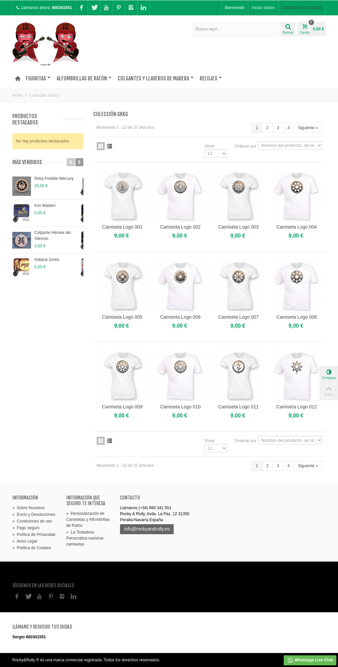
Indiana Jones (46, 259)
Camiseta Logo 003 (238, 227)
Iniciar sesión (263, 7)
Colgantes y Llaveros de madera (156, 78)
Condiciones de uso (32, 521)
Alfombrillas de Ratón (84, 78)
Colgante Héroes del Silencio (52, 235)
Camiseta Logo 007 (238, 317)
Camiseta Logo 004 (296, 227)
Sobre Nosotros (28, 508)
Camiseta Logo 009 (122, 406)
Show (209, 146)
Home (17, 95)
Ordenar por (245, 146)
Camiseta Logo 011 (238, 406)
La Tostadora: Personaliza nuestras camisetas (85, 538)
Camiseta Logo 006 (180, 317)
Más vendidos (27, 162)
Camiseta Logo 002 (180, 227)
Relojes (211, 78)
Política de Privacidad (33, 534)
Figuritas (38, 78)
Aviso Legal (24, 541)
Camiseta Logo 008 (296, 317)
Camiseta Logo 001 (122, 227)
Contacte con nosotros (302, 7)
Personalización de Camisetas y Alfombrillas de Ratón (88, 519)
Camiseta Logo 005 (122, 317)
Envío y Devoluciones (33, 514)
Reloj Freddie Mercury (54, 178)
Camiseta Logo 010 (180, 406)
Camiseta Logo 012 (296, 406)
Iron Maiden (44, 205)
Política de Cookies (31, 548)
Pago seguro (25, 528)
